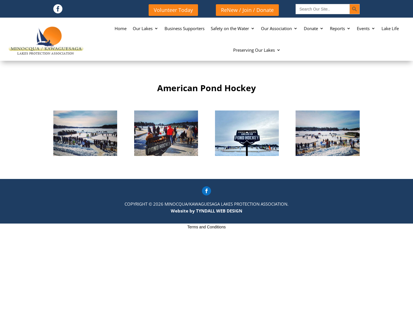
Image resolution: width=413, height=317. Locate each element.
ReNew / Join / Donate (247, 10)
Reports (337, 28)
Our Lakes (143, 28)
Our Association (276, 28)
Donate (311, 28)
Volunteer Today (173, 10)
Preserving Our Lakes (254, 50)
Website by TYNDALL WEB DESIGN (206, 211)
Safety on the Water (230, 28)
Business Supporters (185, 28)
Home (121, 28)
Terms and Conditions (206, 227)
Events (363, 28)
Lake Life (390, 28)
